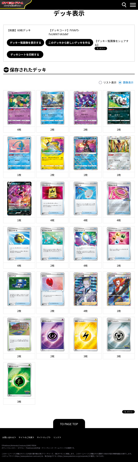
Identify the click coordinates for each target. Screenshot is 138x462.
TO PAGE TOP (69, 424)
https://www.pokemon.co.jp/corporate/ (73, 456)
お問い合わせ (8, 437)
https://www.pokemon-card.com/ (28, 456)
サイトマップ (43, 437)
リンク (56, 437)
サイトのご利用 (25, 437)
